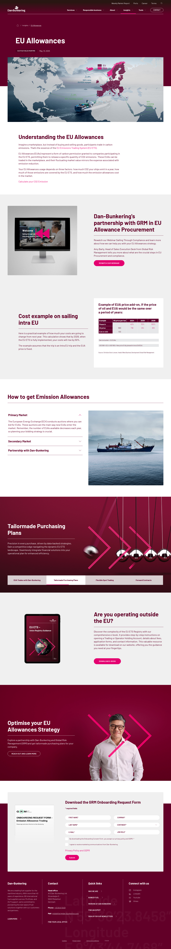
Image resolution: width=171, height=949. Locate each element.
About (114, 10)
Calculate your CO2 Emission (33, 181)
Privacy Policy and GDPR (77, 850)
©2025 (107, 940)
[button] (27, 580)
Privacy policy (76, 940)
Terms (154, 3)
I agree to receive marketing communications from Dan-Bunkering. (93, 844)
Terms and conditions (92, 940)
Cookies (64, 940)
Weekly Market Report (121, 3)
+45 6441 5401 (60, 908)
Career (144, 3)
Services (72, 10)
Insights (128, 10)
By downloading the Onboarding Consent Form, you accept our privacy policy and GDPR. (101, 839)
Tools (142, 10)
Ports (135, 3)
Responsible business (93, 10)
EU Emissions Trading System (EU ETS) (77, 147)
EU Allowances (36, 25)
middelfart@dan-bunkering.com (65, 913)
